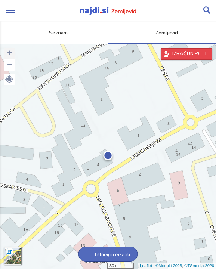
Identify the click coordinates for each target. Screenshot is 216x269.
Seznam (54, 32)
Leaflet (146, 265)
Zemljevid (162, 32)
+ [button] (9, 53)
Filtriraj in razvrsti (108, 254)
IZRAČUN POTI (189, 53)
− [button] (9, 65)
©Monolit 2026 (168, 265)
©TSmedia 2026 (199, 265)
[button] (9, 79)
